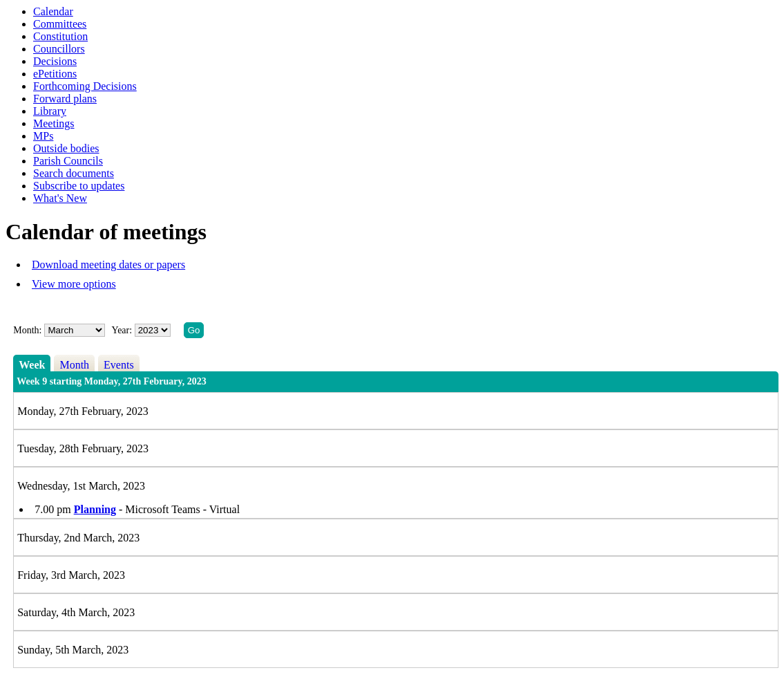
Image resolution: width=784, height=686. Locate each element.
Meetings (54, 123)
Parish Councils (68, 161)
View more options (74, 284)
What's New (60, 198)
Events (119, 365)
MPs (43, 136)
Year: (122, 330)
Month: (27, 330)
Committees (59, 24)
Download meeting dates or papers (108, 264)
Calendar (53, 11)
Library (49, 111)
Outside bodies (66, 148)
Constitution (60, 36)
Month (74, 365)
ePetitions (55, 74)
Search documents (73, 173)
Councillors (59, 49)
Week (32, 365)
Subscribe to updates (78, 186)
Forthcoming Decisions (85, 86)
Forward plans (65, 98)
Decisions (55, 61)
